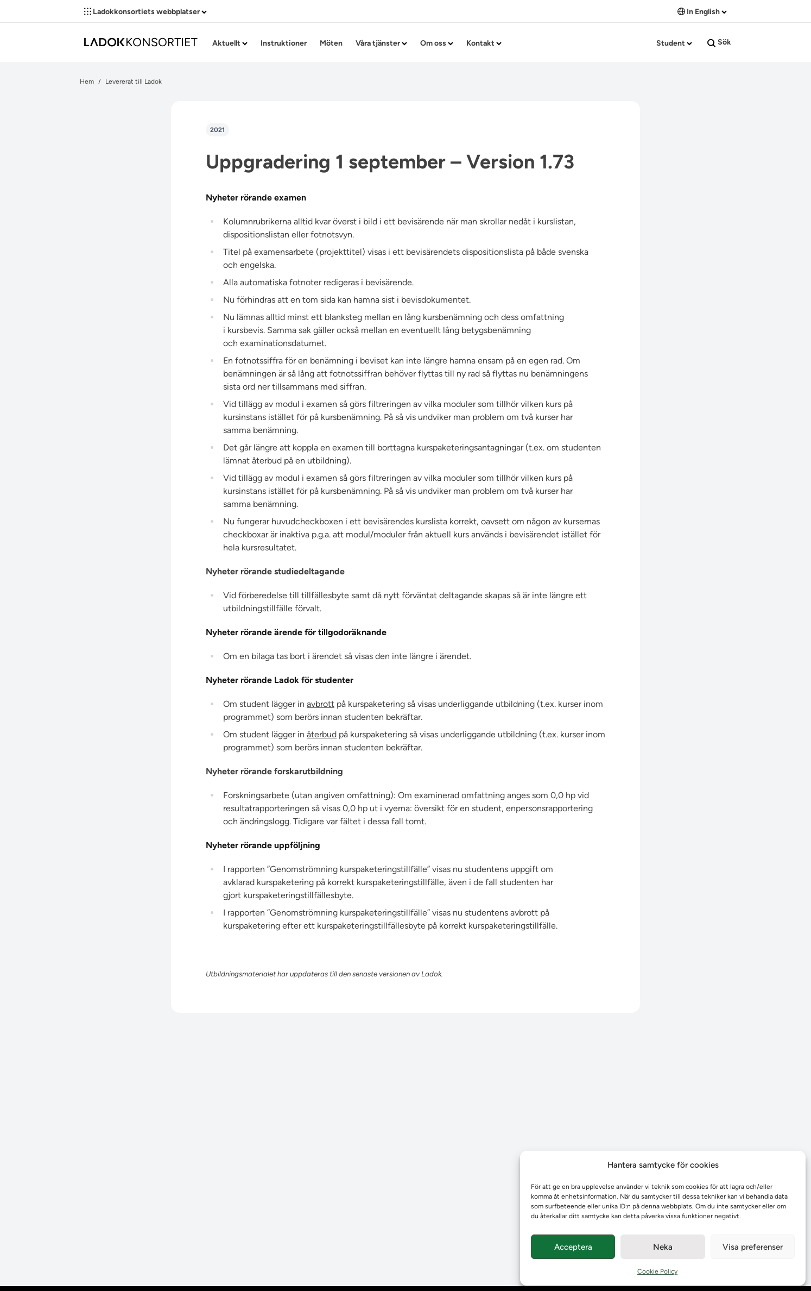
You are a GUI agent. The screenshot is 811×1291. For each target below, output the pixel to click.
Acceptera (573, 1247)
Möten (331, 43)
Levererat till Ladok (133, 81)
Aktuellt (230, 43)
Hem (87, 81)
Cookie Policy (657, 1271)
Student (674, 43)
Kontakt (484, 43)
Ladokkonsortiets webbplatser (145, 11)
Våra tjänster (381, 43)
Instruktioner (284, 43)
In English (702, 11)
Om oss (436, 43)
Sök (719, 42)
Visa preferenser (753, 1247)
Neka (663, 1247)
